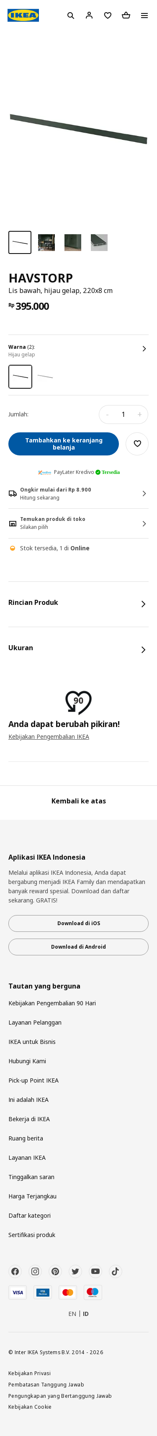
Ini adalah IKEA (28, 1100)
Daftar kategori (29, 1215)
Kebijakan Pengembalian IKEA (48, 736)
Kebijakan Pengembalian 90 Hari (52, 1003)
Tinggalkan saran (31, 1177)
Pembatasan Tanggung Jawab (46, 1384)
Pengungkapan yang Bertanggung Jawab (60, 1395)
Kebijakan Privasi (29, 1373)
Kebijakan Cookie (30, 1406)
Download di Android (78, 946)
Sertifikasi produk (31, 1235)
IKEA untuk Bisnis (32, 1042)
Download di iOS (78, 923)
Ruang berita (25, 1138)
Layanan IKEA (27, 1157)
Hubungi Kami (27, 1061)
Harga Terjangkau (32, 1196)
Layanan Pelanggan (35, 1022)
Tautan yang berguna (44, 986)
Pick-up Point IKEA (33, 1080)
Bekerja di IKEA (29, 1119)
